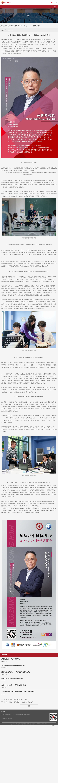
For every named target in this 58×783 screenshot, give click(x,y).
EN (56, 2)
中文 (52, 2)
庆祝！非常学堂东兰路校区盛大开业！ (16, 699)
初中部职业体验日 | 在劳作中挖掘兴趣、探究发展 (19, 702)
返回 (29, 706)
